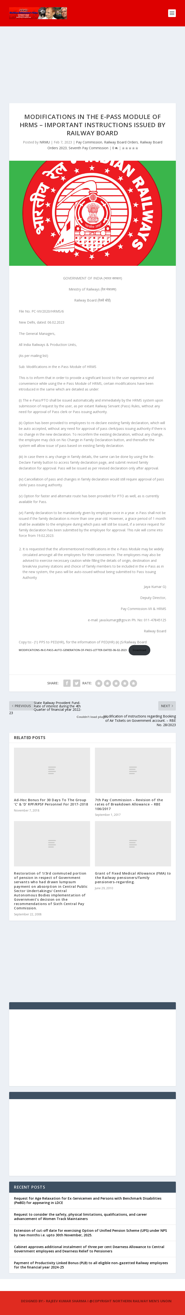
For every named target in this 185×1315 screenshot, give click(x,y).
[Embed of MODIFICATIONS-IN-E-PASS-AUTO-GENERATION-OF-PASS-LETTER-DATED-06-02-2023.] (92, 717)
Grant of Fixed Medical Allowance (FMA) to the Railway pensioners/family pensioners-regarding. (133, 877)
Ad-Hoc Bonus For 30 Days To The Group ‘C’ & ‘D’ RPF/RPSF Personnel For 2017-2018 (51, 802)
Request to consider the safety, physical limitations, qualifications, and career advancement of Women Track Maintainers (80, 1216)
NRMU (45, 142)
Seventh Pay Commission (88, 148)
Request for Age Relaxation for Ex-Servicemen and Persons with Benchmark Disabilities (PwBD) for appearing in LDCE (87, 1200)
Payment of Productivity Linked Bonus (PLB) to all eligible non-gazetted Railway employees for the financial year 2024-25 (91, 1265)
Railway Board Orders (121, 142)
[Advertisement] (92, 69)
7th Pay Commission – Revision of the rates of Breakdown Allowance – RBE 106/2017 (129, 804)
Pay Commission (89, 142)
